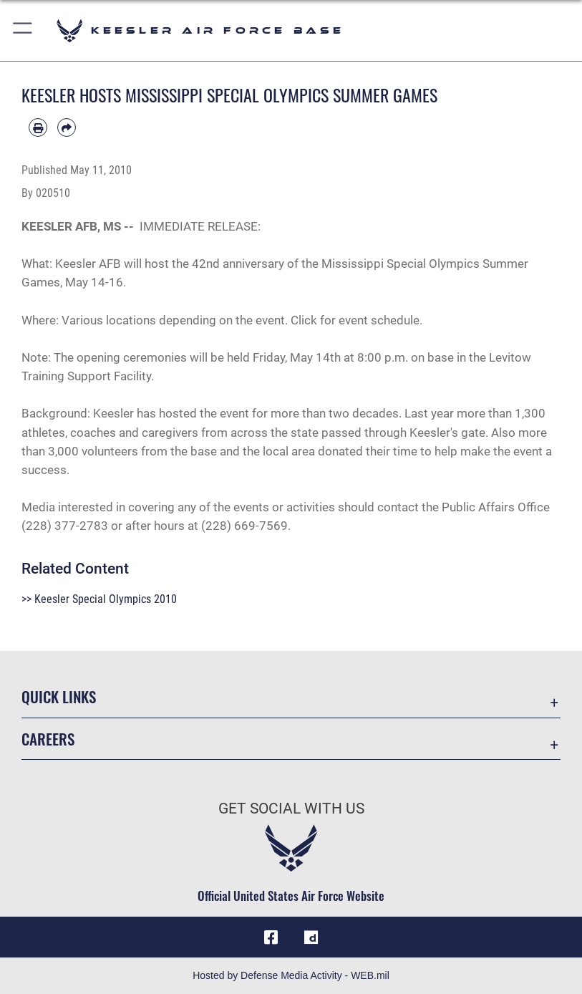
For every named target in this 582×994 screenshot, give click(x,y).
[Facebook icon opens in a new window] (270, 937)
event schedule (379, 320)
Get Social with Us (291, 808)
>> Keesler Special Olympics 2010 (99, 599)
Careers (47, 739)
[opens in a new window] (311, 937)
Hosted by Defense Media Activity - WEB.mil (291, 975)
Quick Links (58, 696)
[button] (23, 30)
